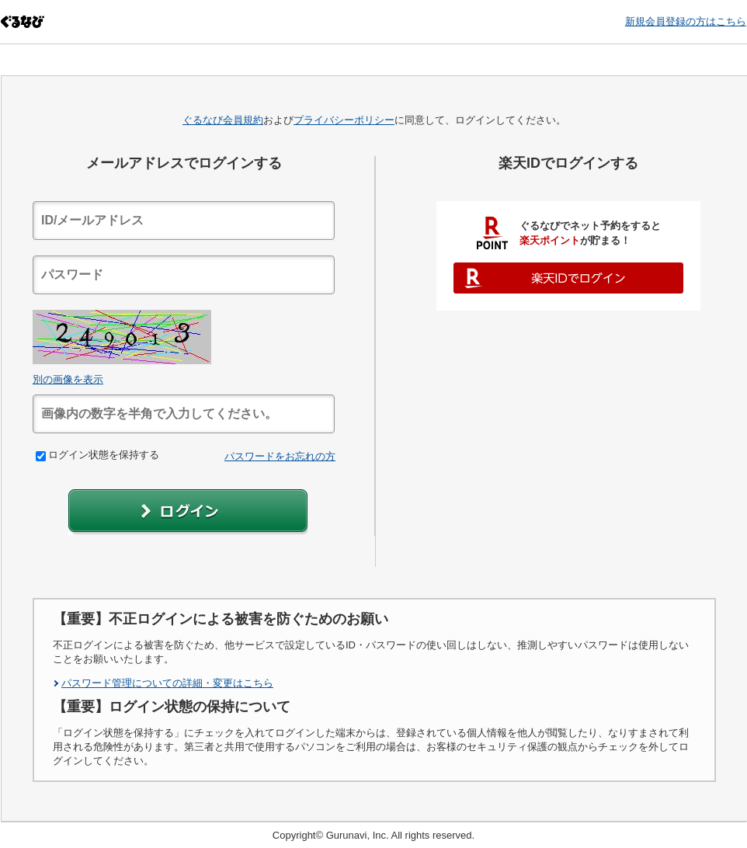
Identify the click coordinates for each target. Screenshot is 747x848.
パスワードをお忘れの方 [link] (279, 456)
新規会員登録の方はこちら (685, 21)
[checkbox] (41, 456)
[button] (187, 512)
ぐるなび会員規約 (222, 120)
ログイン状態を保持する (97, 454)
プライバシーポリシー (344, 120)
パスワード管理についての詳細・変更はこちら (167, 683)
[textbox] (184, 220)
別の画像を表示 (68, 379)
